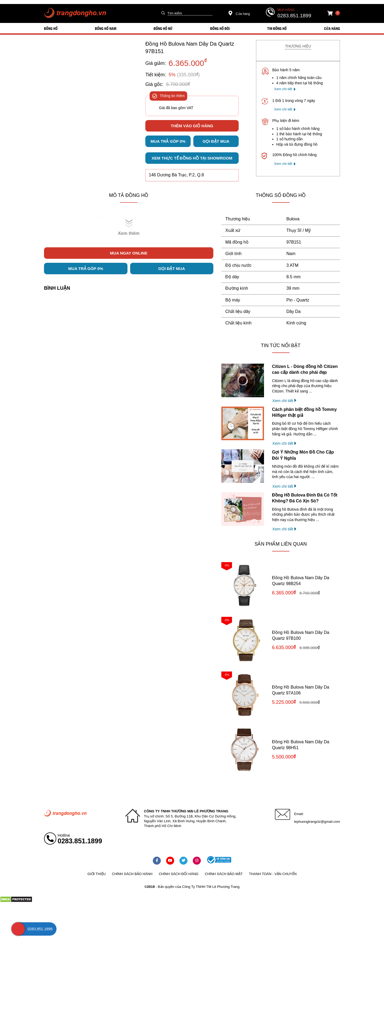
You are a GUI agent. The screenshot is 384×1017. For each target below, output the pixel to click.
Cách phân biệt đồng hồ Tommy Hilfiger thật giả (304, 412)
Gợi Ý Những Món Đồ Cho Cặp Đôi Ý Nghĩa (303, 455)
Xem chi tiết (283, 89)
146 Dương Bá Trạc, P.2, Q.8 (176, 175)
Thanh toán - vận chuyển (273, 874)
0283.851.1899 (294, 15)
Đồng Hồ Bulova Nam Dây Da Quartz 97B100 (300, 635)
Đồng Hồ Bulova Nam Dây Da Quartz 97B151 (189, 47)
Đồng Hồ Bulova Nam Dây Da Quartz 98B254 (300, 580)
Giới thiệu (96, 874)
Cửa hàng (239, 14)
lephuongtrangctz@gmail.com (317, 822)
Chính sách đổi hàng (178, 874)
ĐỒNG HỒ (51, 28)
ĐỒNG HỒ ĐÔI (220, 28)
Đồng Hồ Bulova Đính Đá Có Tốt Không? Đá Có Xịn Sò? (304, 498)
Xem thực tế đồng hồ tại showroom (192, 158)
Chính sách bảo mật (224, 874)
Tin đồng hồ (277, 28)
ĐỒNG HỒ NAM (105, 28)
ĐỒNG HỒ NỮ (163, 28)
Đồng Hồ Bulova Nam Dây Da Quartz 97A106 (300, 690)
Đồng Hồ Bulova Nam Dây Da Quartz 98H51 (300, 745)
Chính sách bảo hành (132, 874)
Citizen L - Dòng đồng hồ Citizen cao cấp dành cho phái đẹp (305, 369)
